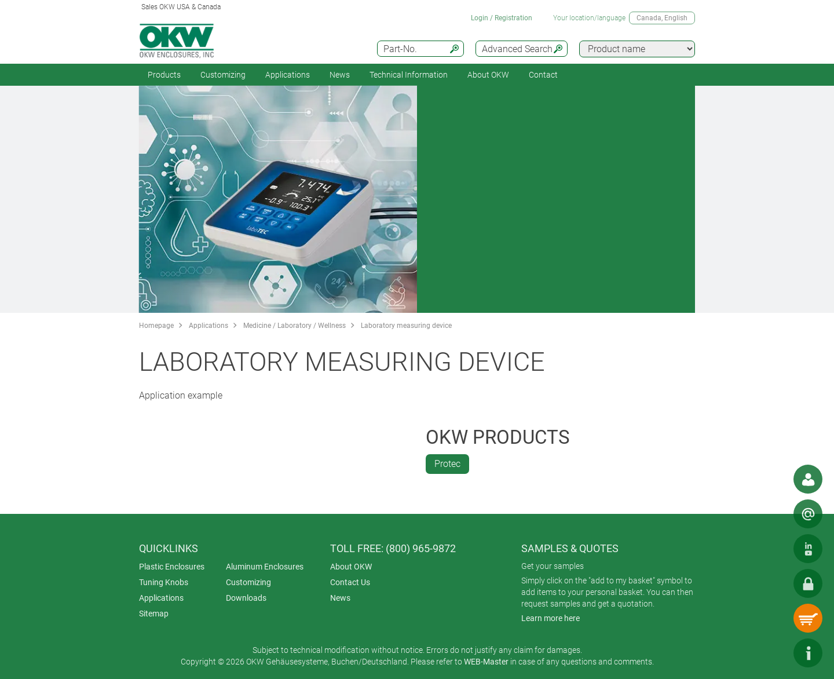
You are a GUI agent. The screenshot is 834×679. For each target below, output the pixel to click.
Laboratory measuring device (406, 326)
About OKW (351, 566)
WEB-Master (486, 661)
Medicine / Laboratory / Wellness (294, 326)
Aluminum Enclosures (264, 566)
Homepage (156, 326)
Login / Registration (501, 18)
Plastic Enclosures (171, 566)
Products (164, 74)
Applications (287, 74)
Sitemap (154, 613)
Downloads (246, 598)
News (340, 74)
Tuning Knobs (163, 582)
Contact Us (350, 582)
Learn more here (550, 618)
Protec (447, 463)
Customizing (223, 74)
